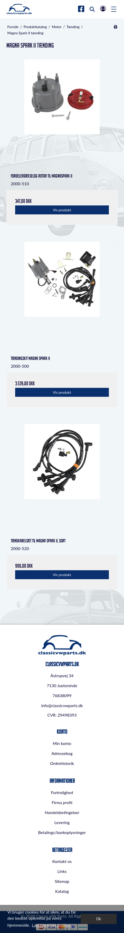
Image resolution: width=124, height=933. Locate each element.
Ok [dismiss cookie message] (98, 919)
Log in (103, 8)
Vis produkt (62, 210)
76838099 (61, 695)
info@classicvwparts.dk (62, 705)
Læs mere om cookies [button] (51, 925)
